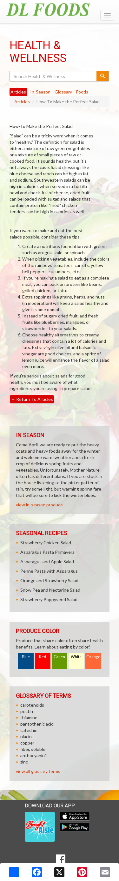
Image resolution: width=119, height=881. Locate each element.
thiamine (28, 717)
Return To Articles (32, 399)
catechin (28, 730)
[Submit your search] (102, 76)
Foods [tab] (82, 91)
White (76, 657)
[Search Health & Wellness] (53, 76)
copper (27, 742)
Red (42, 657)
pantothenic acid (37, 724)
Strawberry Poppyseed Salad (48, 599)
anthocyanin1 (33, 755)
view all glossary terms (38, 771)
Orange (93, 657)
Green (59, 657)
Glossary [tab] (63, 91)
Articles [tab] (18, 91)
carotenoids (32, 705)
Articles (22, 101)
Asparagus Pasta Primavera (47, 552)
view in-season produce (39, 504)
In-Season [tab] (40, 91)
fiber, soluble (32, 749)
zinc (24, 761)
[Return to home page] (59, 9)
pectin (26, 711)
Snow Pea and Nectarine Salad (50, 590)
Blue (26, 657)
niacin (26, 736)
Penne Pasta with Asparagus (49, 571)
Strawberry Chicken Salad (45, 542)
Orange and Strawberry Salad (49, 580)
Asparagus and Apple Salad (47, 561)
